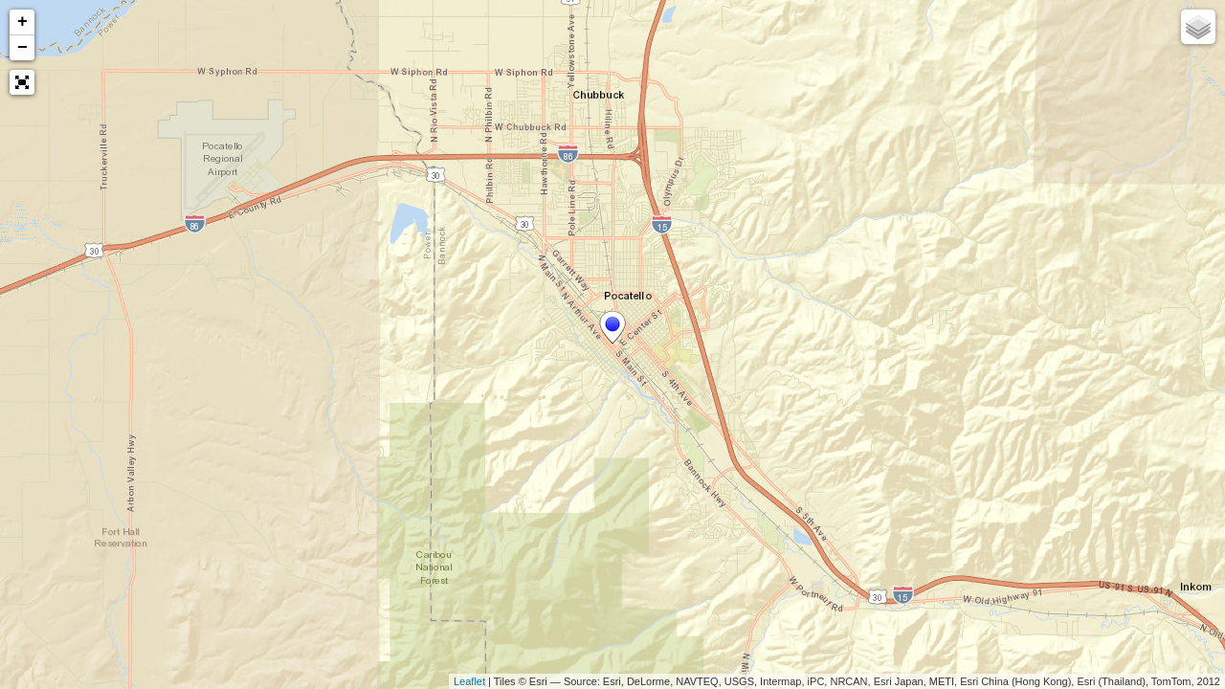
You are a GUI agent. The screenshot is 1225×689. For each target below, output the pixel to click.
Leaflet (469, 681)
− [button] (22, 47)
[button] (22, 82)
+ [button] (22, 22)
